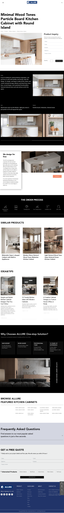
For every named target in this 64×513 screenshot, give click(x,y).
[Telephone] (53, 51)
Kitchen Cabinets (22, 471)
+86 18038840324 (55, 492)
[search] (62, 3)
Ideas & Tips (29, 496)
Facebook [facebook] (1, 495)
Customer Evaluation (42, 494)
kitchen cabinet (31, 409)
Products (29, 490)
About (28, 500)
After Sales (58, 209)
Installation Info (48, 209)
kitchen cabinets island (20, 407)
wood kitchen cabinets (44, 407)
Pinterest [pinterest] (9, 495)
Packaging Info (27, 209)
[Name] (53, 41)
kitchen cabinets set (19, 413)
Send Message (32, 477)
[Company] (53, 47)
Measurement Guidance (5, 210)
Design (16, 209)
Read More (57, 176)
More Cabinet (49, 471)
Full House (58, 471)
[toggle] (3, 3)
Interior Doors (40, 471)
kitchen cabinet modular (57, 413)
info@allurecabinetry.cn (55, 490)
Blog (28, 498)
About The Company (42, 496)
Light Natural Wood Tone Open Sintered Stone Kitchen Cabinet (53, 257)
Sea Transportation (37, 209)
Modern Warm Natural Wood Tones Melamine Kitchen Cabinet (31, 257)
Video (28, 504)
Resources (29, 494)
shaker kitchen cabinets (56, 407)
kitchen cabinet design (32, 407)
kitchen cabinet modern (20, 409)
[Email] (53, 44)
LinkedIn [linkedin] (4, 495)
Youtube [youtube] (7, 495)
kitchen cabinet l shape (44, 413)
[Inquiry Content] (53, 56)
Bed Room (32, 471)
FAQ (28, 502)
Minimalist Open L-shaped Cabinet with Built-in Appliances (10, 257)
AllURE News (40, 492)
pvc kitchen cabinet (56, 409)
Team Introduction (41, 490)
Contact (28, 506)
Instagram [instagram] (12, 495)
